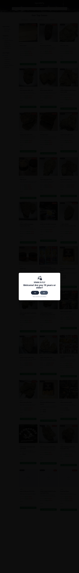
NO (44, 293)
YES (35, 293)
